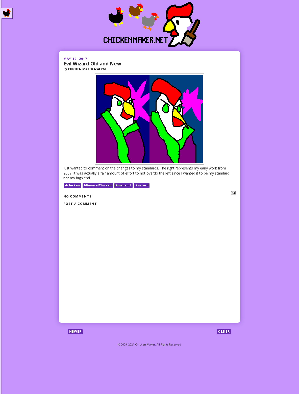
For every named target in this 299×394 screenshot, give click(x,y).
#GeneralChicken (98, 185)
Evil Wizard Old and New (92, 63)
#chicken (72, 185)
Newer (75, 331)
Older (224, 331)
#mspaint (123, 185)
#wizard (141, 185)
